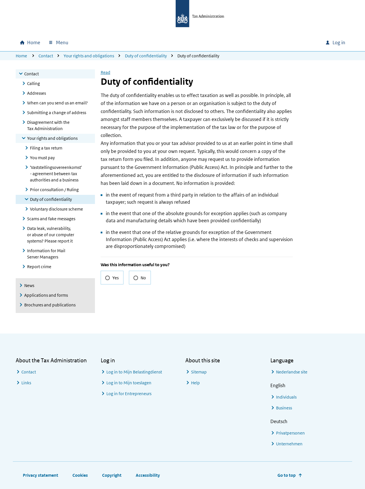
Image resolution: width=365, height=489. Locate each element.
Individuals (286, 397)
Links (26, 382)
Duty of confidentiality (146, 55)
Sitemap (199, 372)
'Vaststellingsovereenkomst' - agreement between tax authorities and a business (56, 174)
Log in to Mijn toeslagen (128, 382)
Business (284, 408)
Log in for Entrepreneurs (128, 393)
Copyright (111, 475)
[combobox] (282, 42)
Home (21, 55)
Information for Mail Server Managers (46, 254)
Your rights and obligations (89, 55)
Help (195, 382)
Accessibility (148, 475)
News (29, 285)
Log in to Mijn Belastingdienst (134, 372)
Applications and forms (46, 295)
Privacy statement (40, 475)
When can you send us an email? (57, 103)
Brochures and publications (50, 305)
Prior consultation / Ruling (54, 189)
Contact (45, 55)
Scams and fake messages (51, 218)
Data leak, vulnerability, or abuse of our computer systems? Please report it (50, 235)
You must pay (42, 157)
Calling (33, 83)
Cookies (80, 475)
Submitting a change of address (56, 112)
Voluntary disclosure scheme (56, 209)
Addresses (36, 93)
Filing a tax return (46, 148)
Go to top (286, 475)
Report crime (39, 266)
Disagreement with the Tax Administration (48, 125)
